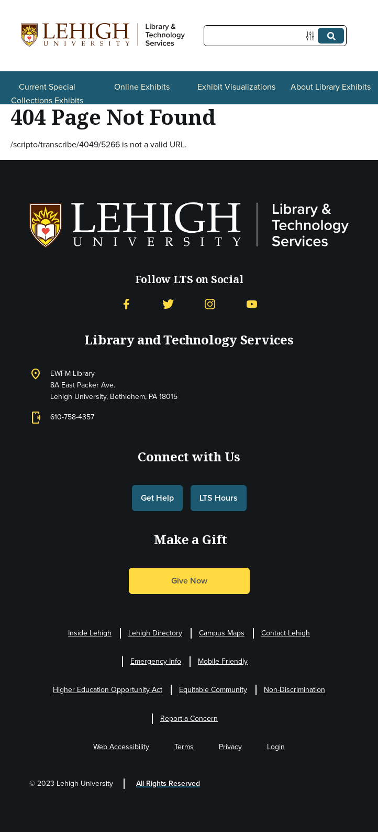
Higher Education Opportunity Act (107, 689)
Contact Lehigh (285, 633)
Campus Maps (221, 633)
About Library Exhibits (331, 87)
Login (276, 746)
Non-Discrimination (294, 689)
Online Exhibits (142, 87)
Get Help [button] (157, 498)
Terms (184, 746)
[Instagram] (210, 304)
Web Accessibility (121, 746)
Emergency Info (155, 661)
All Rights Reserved (168, 783)
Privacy (230, 746)
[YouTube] (252, 304)
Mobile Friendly (223, 661)
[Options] (312, 35)
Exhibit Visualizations (236, 87)
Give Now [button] (189, 581)
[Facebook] (126, 304)
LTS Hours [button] (218, 498)
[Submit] (331, 36)
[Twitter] (168, 304)
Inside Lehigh (90, 633)
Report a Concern (189, 718)
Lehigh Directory (155, 633)
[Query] (275, 35)
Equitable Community (213, 689)
